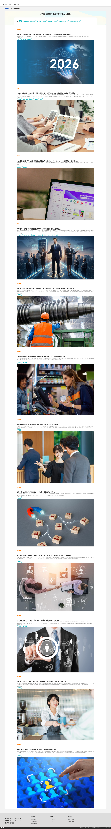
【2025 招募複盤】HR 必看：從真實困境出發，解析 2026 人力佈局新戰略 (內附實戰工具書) (46, 93)
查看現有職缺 (34, 819)
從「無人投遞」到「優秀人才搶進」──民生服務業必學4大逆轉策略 (38, 620)
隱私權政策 (3, 827)
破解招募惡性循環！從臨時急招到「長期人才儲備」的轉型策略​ (36, 749)
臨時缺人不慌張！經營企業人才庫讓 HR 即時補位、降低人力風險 (37, 424)
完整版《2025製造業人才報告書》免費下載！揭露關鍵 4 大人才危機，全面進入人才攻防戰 (45, 289)
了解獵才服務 (53, 819)
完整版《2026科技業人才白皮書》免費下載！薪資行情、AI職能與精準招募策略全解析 (44, 34)
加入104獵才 (71, 821)
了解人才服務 (34, 821)
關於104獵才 (71, 819)
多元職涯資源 (34, 823)
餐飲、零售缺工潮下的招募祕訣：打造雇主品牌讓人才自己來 (36, 492)
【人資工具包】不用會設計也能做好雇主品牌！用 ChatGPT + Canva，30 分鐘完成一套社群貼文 (47, 161)
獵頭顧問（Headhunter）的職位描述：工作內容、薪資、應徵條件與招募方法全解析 (44, 556)
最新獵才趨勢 (53, 821)
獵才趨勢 (7, 9)
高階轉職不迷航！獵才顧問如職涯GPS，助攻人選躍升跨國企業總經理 (38, 229)
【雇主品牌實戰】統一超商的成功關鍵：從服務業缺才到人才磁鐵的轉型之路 (41, 356)
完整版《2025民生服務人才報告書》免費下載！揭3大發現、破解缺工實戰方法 (41, 682)
